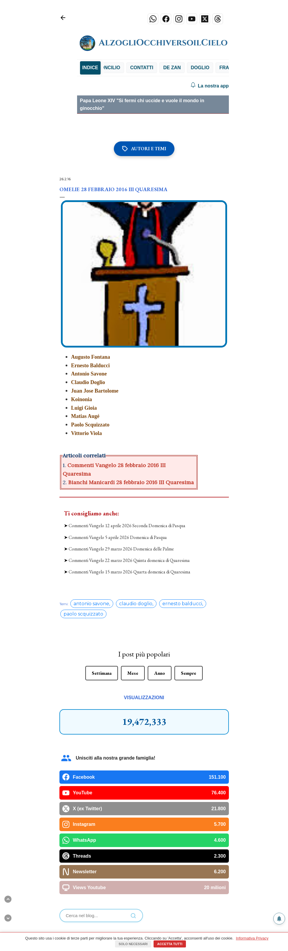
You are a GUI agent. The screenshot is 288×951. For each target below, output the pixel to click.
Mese (132, 673)
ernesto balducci (182, 603)
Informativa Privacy (252, 938)
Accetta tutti (169, 944)
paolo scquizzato (83, 614)
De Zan (221, 67)
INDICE (90, 67)
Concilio (158, 67)
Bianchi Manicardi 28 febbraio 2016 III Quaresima (131, 482)
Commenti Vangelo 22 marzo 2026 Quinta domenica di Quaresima (129, 560)
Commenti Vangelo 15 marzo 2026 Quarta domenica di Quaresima (129, 572)
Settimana (101, 673)
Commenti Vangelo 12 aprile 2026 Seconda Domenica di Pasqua (127, 525)
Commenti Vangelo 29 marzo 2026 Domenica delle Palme (121, 549)
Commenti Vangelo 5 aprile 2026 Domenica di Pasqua (118, 537)
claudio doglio (135, 603)
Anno (159, 673)
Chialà (127, 67)
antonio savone (91, 603)
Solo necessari (133, 944)
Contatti (191, 67)
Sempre (188, 673)
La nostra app (209, 86)
